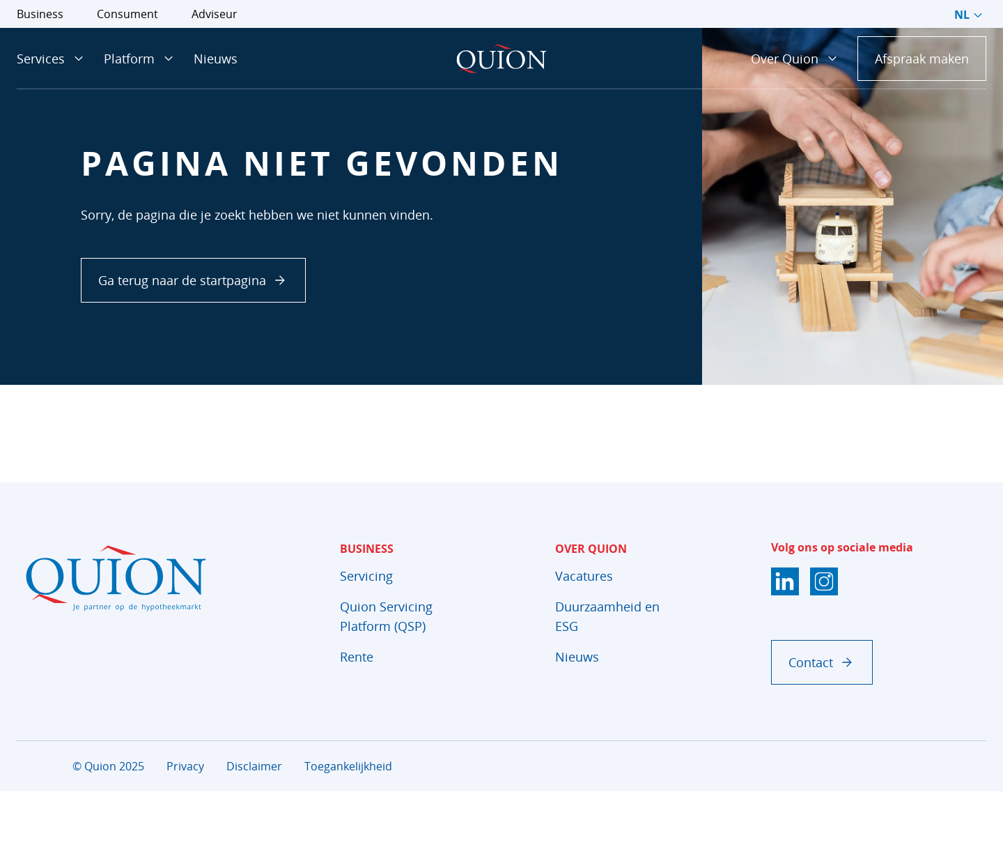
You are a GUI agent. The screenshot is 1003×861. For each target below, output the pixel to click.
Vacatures (584, 575)
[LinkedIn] (785, 581)
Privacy (185, 766)
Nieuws (216, 58)
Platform (140, 58)
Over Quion (796, 58)
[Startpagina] (501, 58)
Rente (356, 656)
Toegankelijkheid (348, 766)
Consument (127, 14)
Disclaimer (254, 766)
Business (40, 14)
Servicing (366, 575)
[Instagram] (824, 581)
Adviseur (215, 14)
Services (52, 58)
